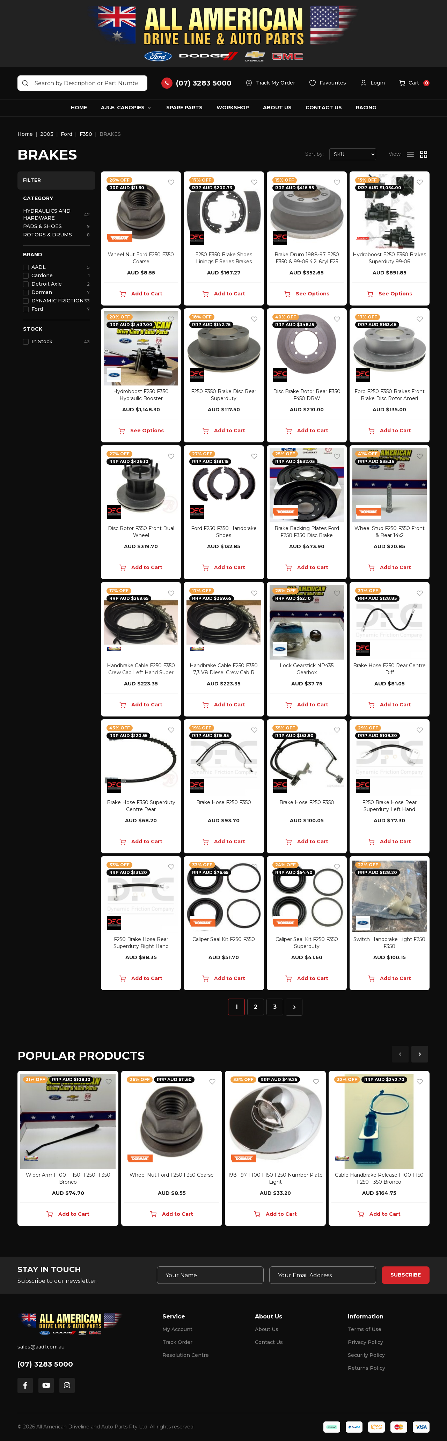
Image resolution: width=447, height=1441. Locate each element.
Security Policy (366, 1355)
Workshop (233, 107)
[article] (68, 1150)
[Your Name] (210, 1275)
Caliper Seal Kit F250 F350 (223, 939)
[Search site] (25, 83)
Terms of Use (364, 1329)
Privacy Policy (365, 1342)
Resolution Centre (185, 1355)
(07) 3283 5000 (45, 1364)
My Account (177, 1329)
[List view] (410, 154)
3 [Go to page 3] (275, 1006)
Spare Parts (184, 107)
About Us (277, 107)
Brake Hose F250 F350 (223, 802)
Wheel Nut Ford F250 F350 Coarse (172, 1175)
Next (419, 1054)
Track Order (177, 1342)
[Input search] (82, 83)
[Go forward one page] (294, 1007)
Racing (366, 107)
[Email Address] (322, 1275)
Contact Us (324, 107)
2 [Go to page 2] (255, 1006)
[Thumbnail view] (424, 154)
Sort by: (314, 154)
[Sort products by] (352, 154)
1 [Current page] (236, 1006)
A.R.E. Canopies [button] (123, 107)
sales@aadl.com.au (41, 1347)
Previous (400, 1054)
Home (79, 107)
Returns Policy (366, 1368)
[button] (372, 83)
